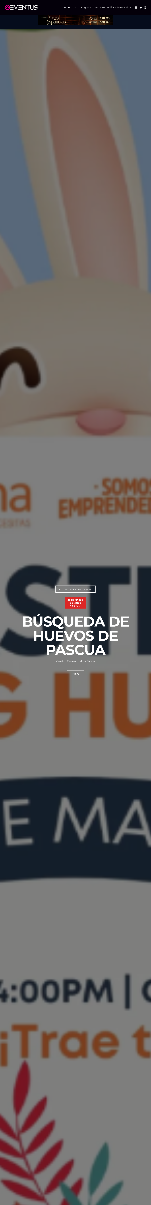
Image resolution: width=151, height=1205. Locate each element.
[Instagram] (145, 7)
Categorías (85, 7)
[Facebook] (136, 7)
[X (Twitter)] (140, 7)
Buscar (72, 7)
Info (75, 674)
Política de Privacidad (119, 7)
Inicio (63, 7)
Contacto (99, 7)
